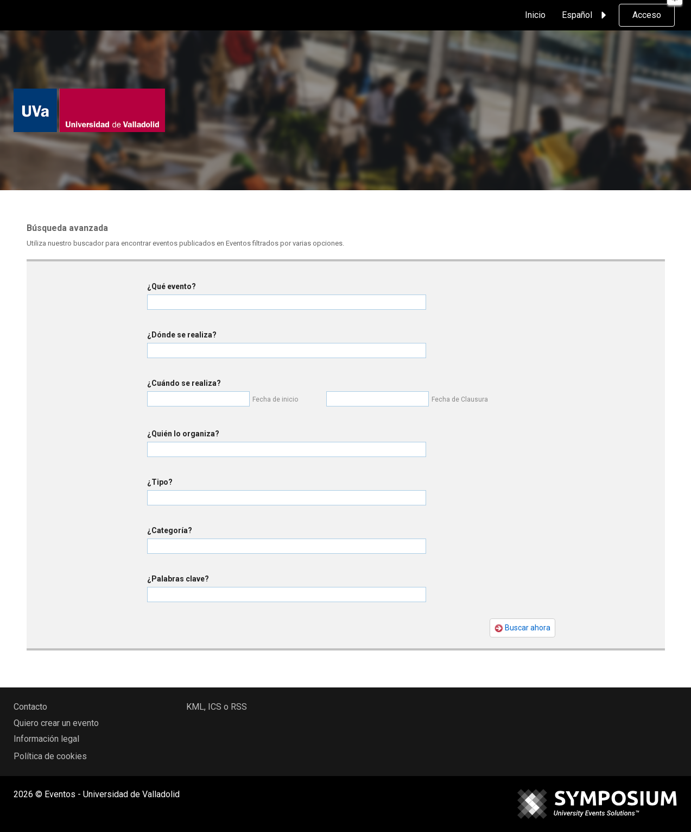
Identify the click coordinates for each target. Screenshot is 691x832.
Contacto (30, 707)
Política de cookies (50, 756)
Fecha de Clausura (460, 399)
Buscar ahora (522, 628)
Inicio (535, 15)
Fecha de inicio (275, 399)
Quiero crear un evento (56, 723)
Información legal (46, 739)
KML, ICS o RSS (216, 707)
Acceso (646, 15)
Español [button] (586, 15)
